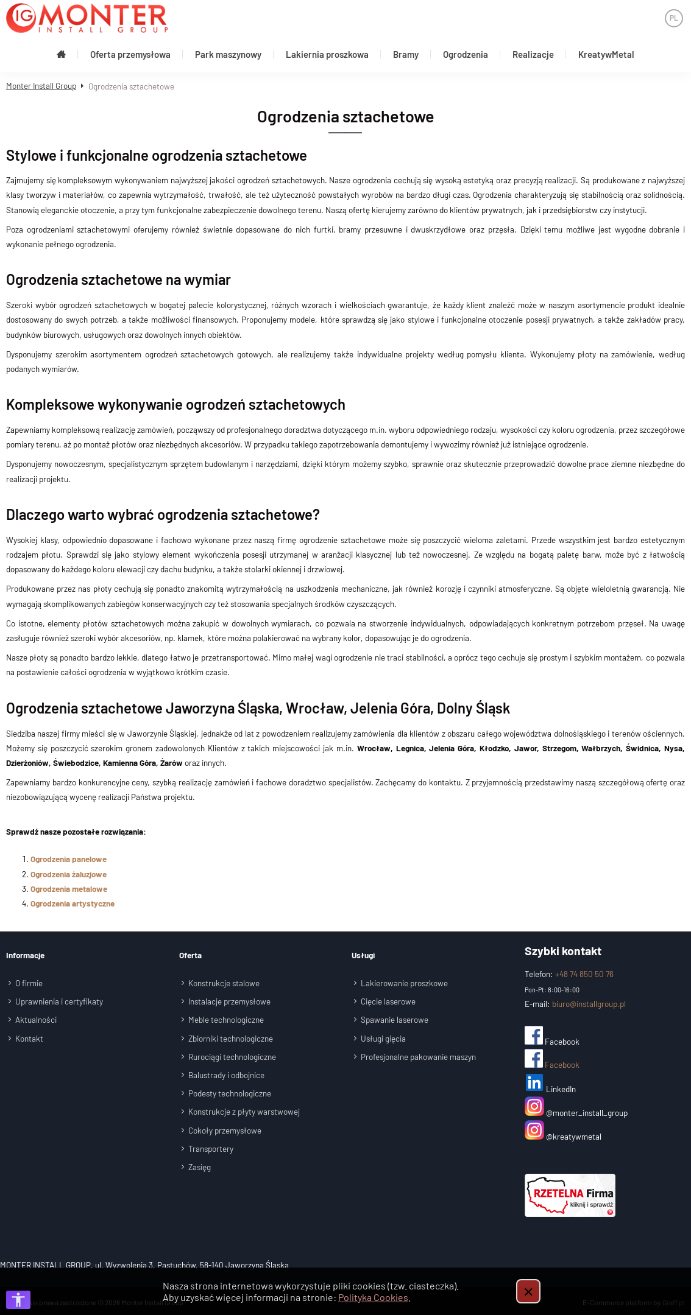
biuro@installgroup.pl (589, 1000)
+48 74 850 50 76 (584, 971)
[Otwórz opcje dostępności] (18, 1300)
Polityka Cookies (373, 1297)
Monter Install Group (41, 83)
